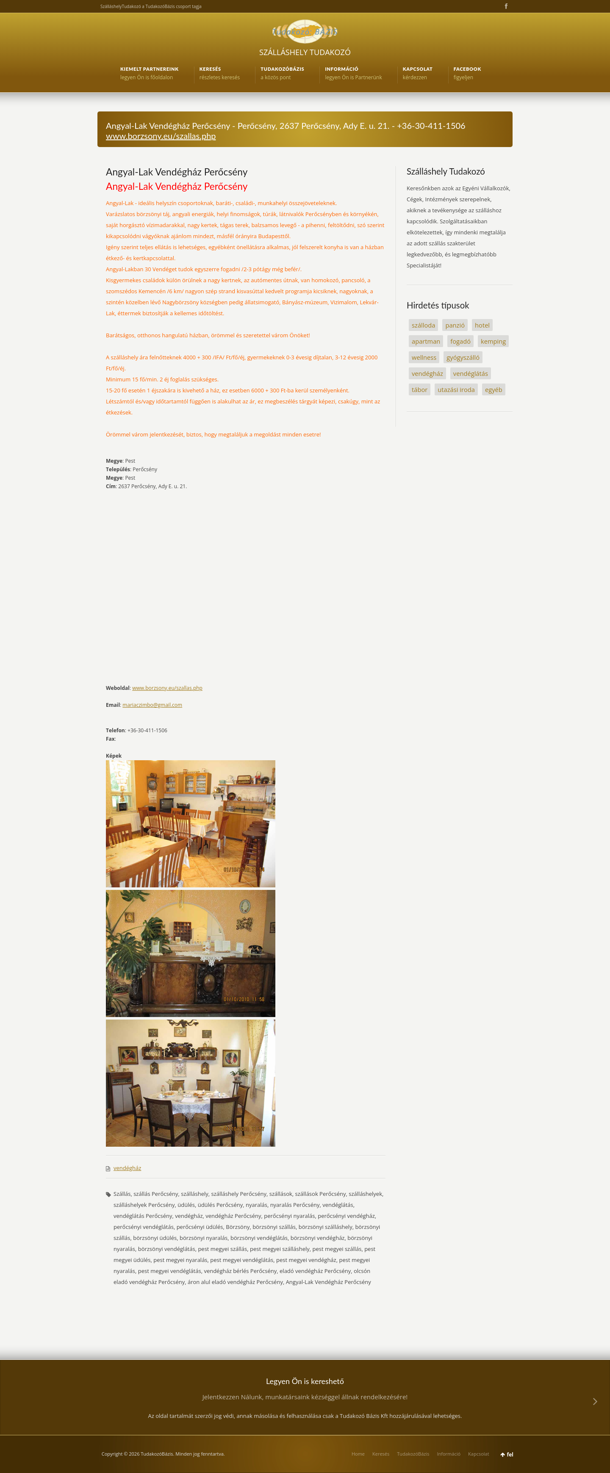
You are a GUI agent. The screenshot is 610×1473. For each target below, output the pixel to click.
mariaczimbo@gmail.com (152, 705)
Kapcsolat (478, 1454)
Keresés (380, 1454)
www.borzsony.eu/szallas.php (161, 136)
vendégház (127, 1168)
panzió (455, 325)
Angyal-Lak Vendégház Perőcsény (177, 172)
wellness (424, 357)
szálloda (423, 325)
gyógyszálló (463, 357)
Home (358, 1454)
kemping (493, 341)
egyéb (493, 389)
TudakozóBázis (413, 1454)
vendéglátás (470, 373)
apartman (426, 341)
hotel (482, 325)
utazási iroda (456, 389)
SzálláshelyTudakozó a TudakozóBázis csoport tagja (151, 6)
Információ (448, 1454)
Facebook (505, 6)
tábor (419, 389)
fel (510, 1454)
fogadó (460, 341)
